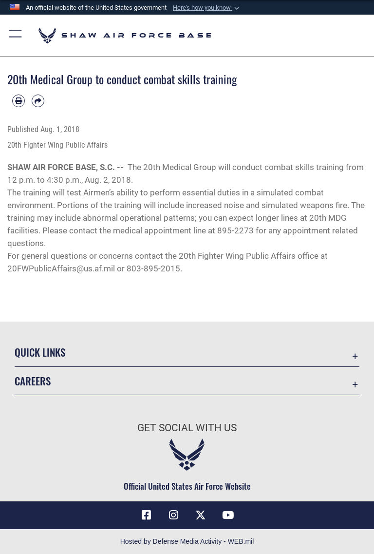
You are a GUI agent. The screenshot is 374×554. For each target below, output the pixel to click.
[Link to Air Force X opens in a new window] (200, 515)
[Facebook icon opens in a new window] (146, 515)
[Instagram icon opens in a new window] (173, 515)
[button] (207, 8)
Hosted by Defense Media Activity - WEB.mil (187, 541)
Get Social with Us (187, 428)
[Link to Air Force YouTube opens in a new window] (228, 515)
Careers (33, 380)
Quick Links (40, 352)
